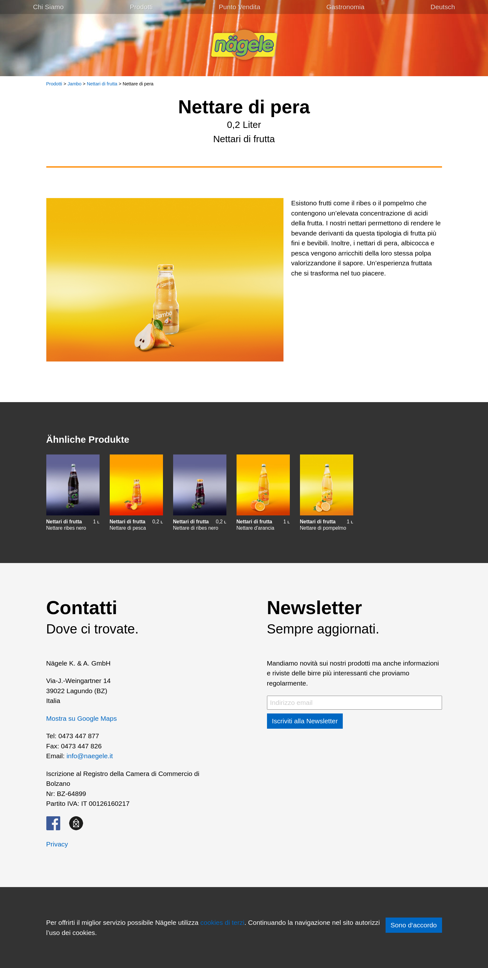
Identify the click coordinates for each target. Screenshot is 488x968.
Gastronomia (345, 6)
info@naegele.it (90, 755)
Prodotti (141, 6)
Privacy (57, 844)
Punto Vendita (239, 6)
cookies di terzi (222, 922)
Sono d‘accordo (414, 925)
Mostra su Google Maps (81, 718)
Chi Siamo (48, 6)
